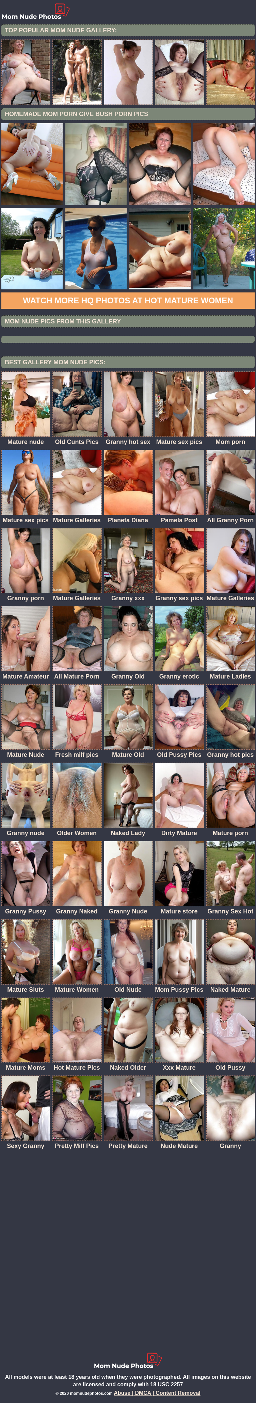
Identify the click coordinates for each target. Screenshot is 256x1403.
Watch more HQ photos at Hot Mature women (128, 300)
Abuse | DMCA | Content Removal (157, 1393)
